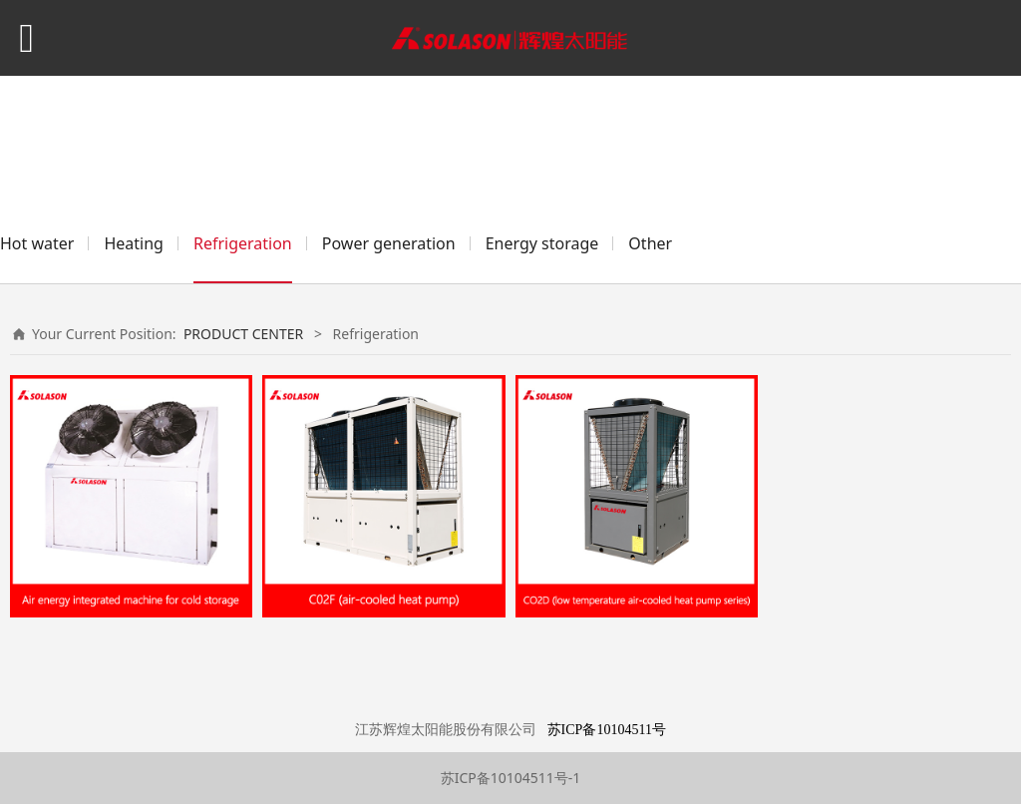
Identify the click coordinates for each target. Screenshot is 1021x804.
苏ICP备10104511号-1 (511, 777)
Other (650, 243)
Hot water (37, 243)
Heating (134, 243)
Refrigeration (242, 243)
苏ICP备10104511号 (606, 729)
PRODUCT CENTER (243, 333)
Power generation (389, 243)
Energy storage (542, 243)
